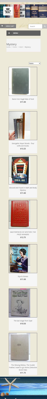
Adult (21, 47)
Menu (12, 33)
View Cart (10, 26)
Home (8, 47)
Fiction (15, 47)
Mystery (28, 47)
